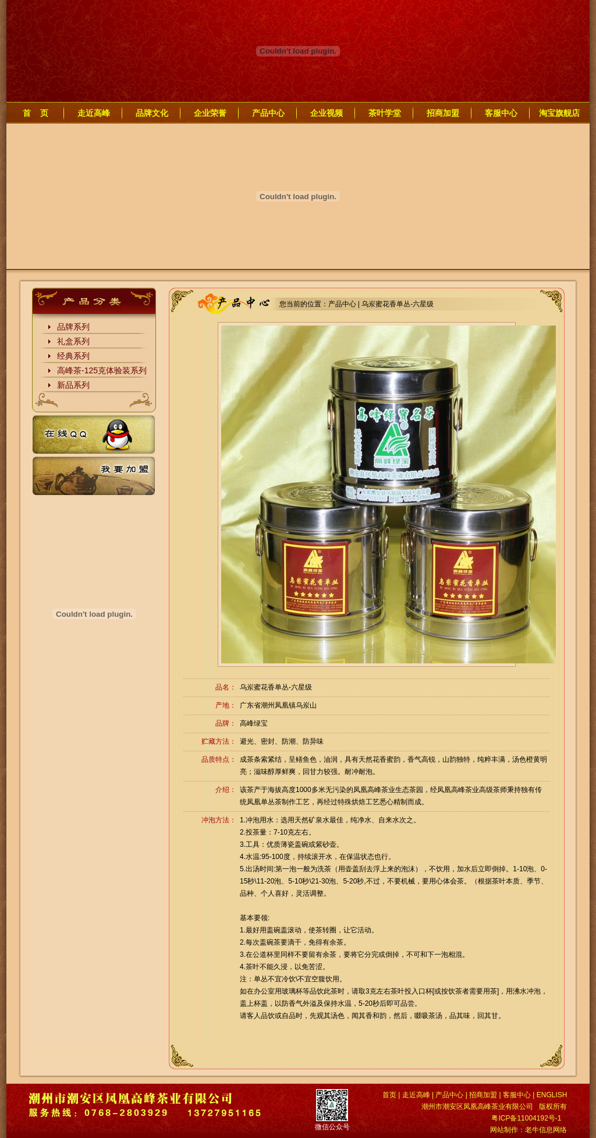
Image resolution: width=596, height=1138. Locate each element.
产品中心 (268, 113)
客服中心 (501, 113)
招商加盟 (443, 113)
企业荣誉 (210, 113)
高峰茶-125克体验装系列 (102, 370)
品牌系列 (73, 326)
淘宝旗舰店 (559, 113)
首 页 (35, 113)
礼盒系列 (73, 341)
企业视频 (326, 113)
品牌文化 (152, 113)
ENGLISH (552, 1095)
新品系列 (73, 385)
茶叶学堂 (384, 113)
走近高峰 (93, 113)
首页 (389, 1095)
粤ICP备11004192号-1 (526, 1118)
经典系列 (73, 356)
